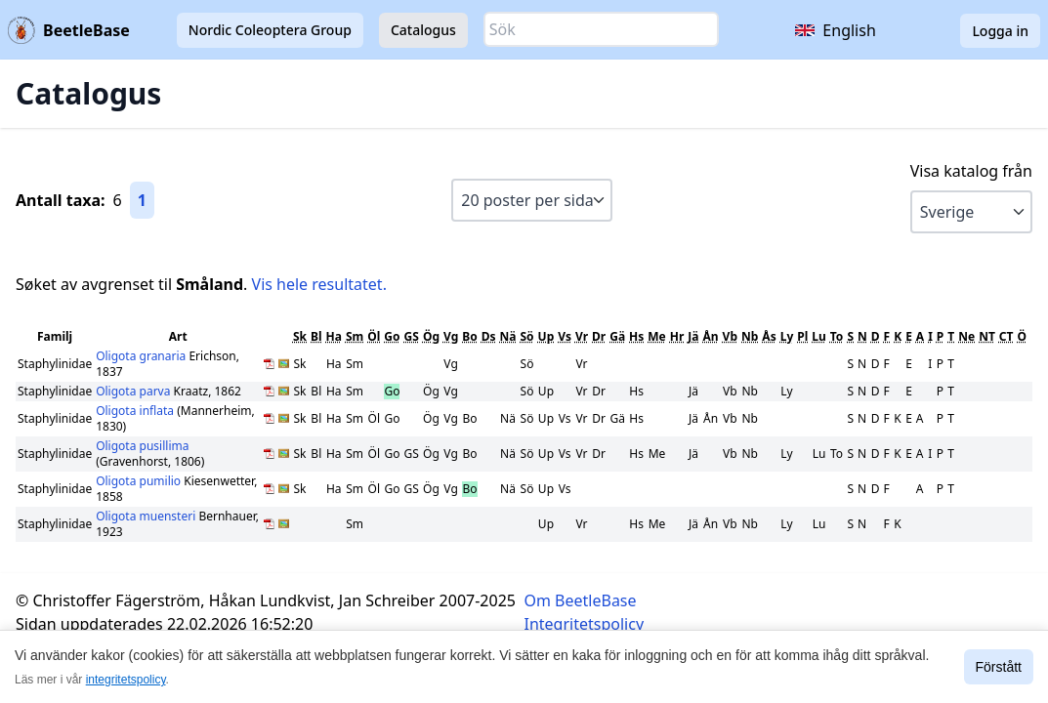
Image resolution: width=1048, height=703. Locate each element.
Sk (300, 336)
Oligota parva (134, 391)
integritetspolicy (126, 679)
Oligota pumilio (140, 481)
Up (546, 336)
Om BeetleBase (580, 600)
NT (987, 336)
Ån (711, 336)
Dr (599, 336)
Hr (677, 336)
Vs (564, 336)
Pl (802, 336)
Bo (469, 336)
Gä (617, 336)
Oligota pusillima (142, 445)
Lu (819, 336)
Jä (693, 336)
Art (178, 336)
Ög (431, 336)
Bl (316, 336)
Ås (769, 336)
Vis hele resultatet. (319, 284)
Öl (373, 336)
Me (656, 336)
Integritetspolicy (584, 624)
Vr (581, 336)
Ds (489, 336)
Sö (526, 336)
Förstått (999, 667)
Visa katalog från (971, 171)
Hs (636, 336)
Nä (508, 336)
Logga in (1000, 30)
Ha (334, 336)
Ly (787, 336)
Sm (354, 336)
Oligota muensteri (147, 516)
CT (1006, 336)
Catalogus (423, 30)
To (837, 336)
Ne (966, 336)
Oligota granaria (142, 356)
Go (391, 336)
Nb (749, 336)
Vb (730, 336)
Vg (450, 336)
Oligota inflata (136, 410)
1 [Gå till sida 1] (142, 200)
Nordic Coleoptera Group (270, 30)
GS (411, 336)
